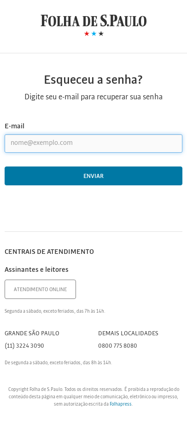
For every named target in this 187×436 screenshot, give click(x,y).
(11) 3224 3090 (24, 346)
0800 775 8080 (117, 346)
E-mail (14, 126)
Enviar (93, 176)
